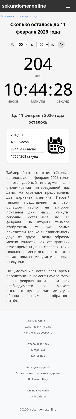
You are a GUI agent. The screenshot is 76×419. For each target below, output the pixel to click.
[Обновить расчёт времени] (61, 44)
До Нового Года (38, 379)
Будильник (38, 356)
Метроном (38, 350)
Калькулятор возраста (38, 332)
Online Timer (38, 396)
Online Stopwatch (38, 390)
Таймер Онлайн (38, 320)
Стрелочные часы (38, 344)
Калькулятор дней (38, 367)
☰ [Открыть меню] (68, 6)
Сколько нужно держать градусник (38, 373)
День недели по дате (38, 326)
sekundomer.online (24, 6)
